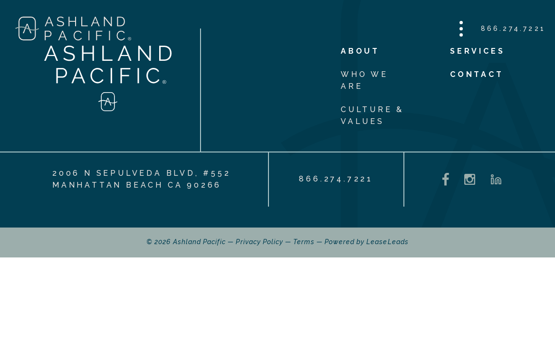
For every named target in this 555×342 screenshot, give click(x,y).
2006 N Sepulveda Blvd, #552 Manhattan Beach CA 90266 (141, 179)
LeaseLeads (387, 242)
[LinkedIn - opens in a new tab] (496, 179)
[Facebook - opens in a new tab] (445, 179)
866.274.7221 (513, 28)
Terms (303, 242)
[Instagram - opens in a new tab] (469, 179)
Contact (477, 74)
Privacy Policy (259, 242)
